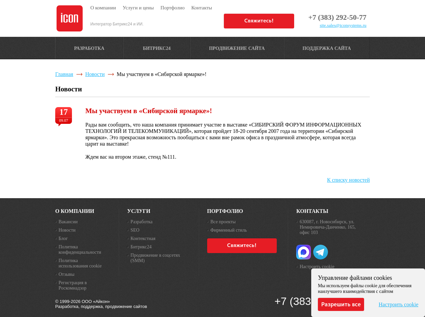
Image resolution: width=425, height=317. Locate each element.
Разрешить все (341, 304)
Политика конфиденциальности (80, 249)
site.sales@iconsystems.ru (343, 25)
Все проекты (223, 221)
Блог (63, 238)
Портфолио (225, 211)
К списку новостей (348, 180)
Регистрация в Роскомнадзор (73, 285)
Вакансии (68, 221)
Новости (95, 74)
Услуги (138, 211)
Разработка (142, 221)
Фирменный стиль (228, 230)
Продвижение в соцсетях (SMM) (155, 258)
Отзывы (66, 274)
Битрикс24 (141, 246)
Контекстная (143, 238)
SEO (135, 230)
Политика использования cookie (80, 263)
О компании (74, 211)
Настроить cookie (317, 266)
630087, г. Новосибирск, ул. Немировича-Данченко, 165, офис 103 (327, 227)
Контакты (312, 211)
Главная (64, 74)
